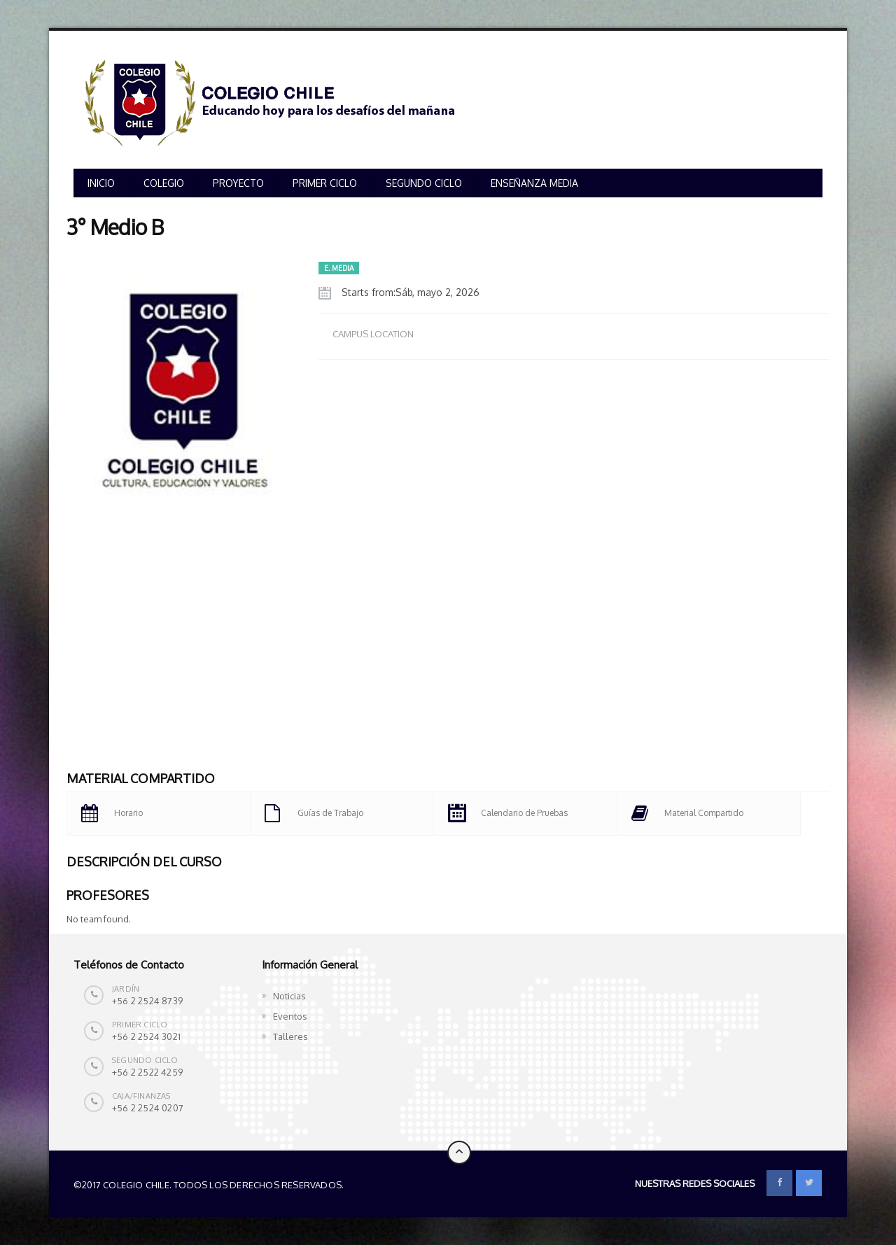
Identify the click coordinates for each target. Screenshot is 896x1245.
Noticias (289, 995)
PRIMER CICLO (325, 183)
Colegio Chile (379, 1184)
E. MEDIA (339, 268)
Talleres (290, 1036)
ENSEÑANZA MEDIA (534, 183)
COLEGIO (164, 183)
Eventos (290, 1016)
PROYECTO (238, 183)
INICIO (101, 183)
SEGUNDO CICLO (424, 183)
